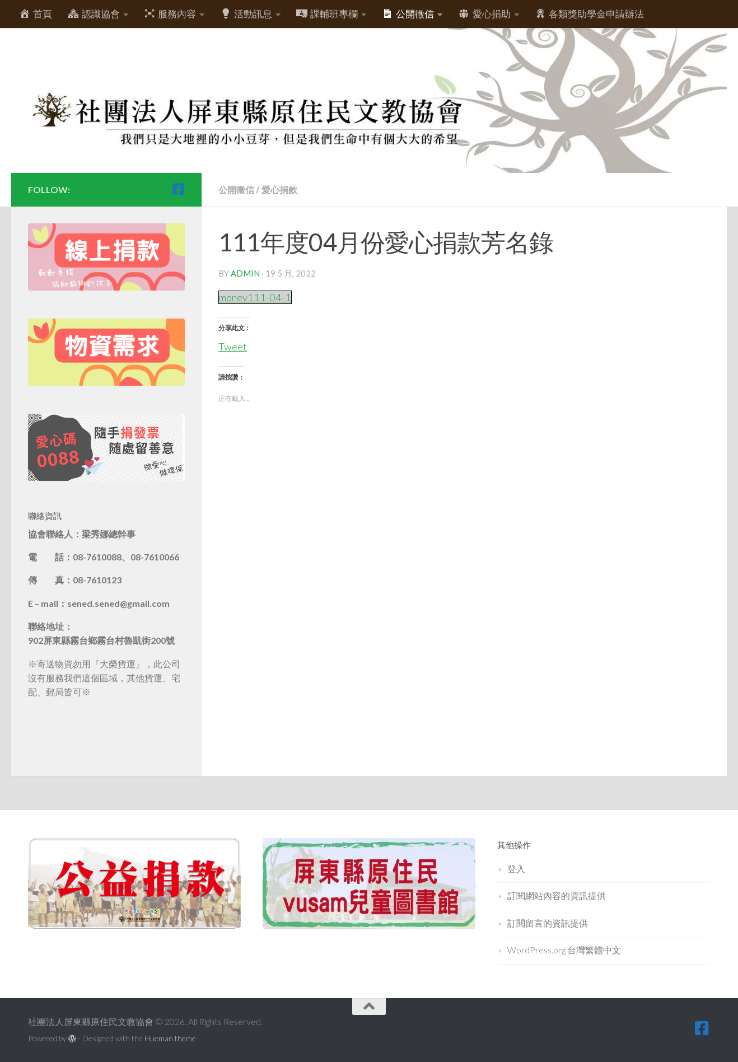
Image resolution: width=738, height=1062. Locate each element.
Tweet (232, 344)
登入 (516, 868)
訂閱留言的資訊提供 (547, 923)
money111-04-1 (257, 297)
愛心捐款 (283, 189)
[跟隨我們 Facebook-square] (178, 189)
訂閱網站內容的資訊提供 (556, 895)
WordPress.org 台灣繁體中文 (564, 949)
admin (245, 273)
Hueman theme (170, 1038)
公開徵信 (237, 189)
